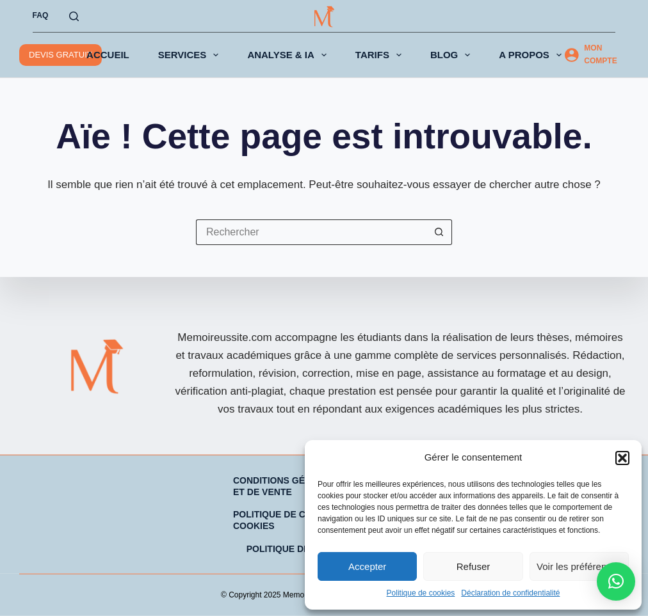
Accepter (367, 566)
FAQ (41, 15)
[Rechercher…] (311, 232)
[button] (622, 458)
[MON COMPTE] (593, 55)
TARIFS (381, 55)
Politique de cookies (421, 592)
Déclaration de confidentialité (510, 592)
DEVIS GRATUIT (60, 54)
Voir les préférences (579, 566)
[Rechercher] (74, 16)
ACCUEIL (107, 54)
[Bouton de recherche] (439, 232)
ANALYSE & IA (289, 55)
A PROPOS (533, 55)
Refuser (473, 566)
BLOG (452, 55)
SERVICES (191, 55)
